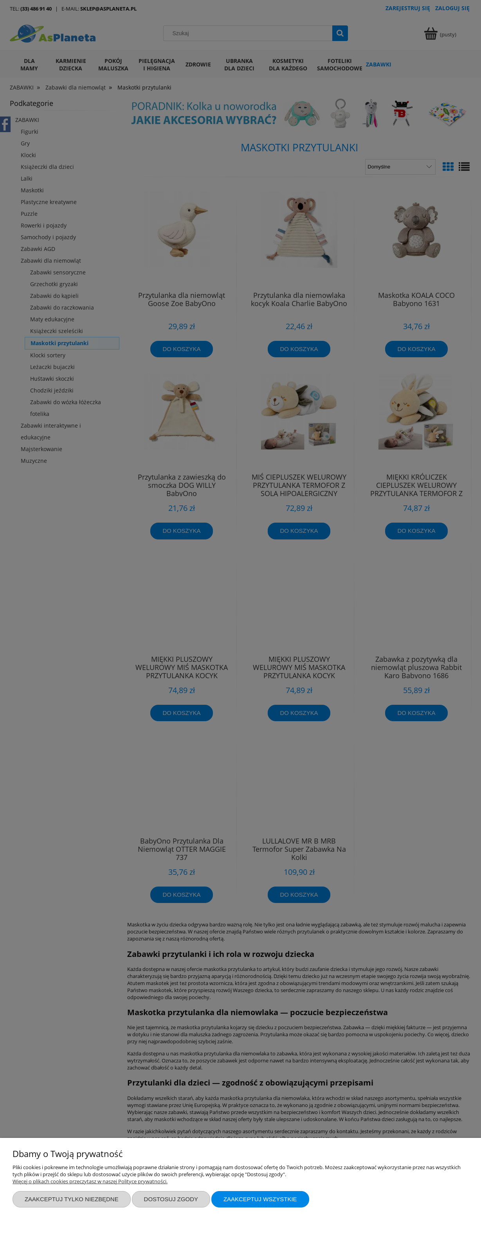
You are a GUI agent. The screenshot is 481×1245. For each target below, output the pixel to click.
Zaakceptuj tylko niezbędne (72, 1199)
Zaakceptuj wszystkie (260, 1199)
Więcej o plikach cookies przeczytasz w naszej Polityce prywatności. (90, 1181)
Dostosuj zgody (171, 1199)
